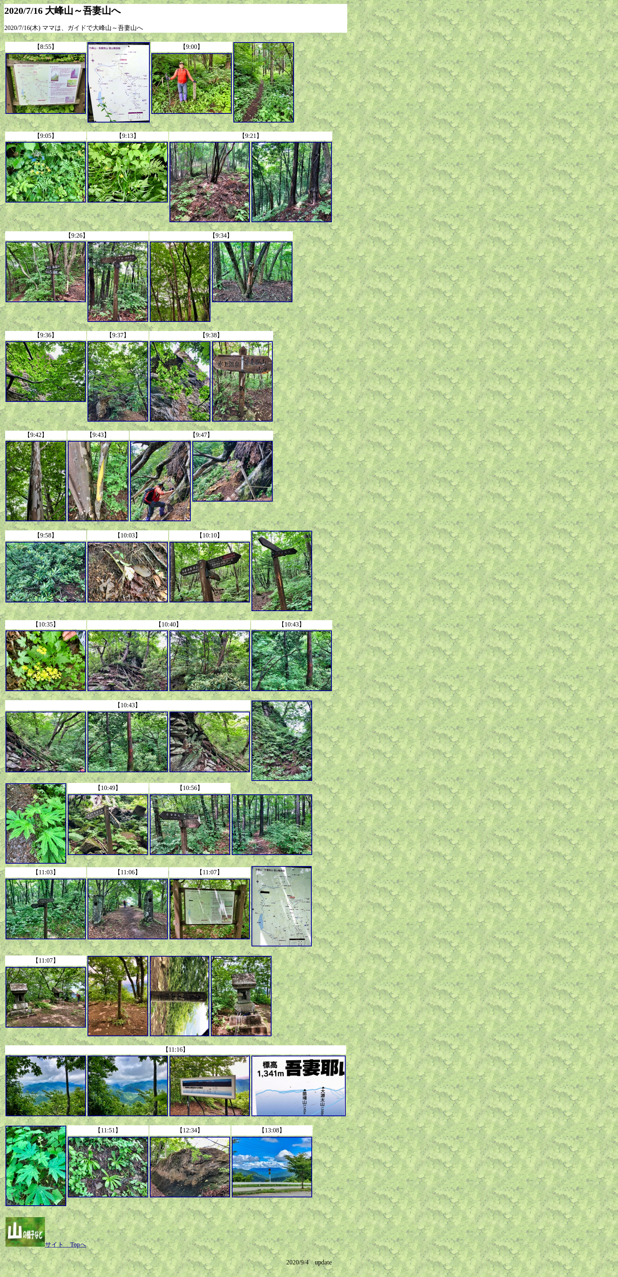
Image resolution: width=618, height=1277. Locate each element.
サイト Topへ (46, 1244)
